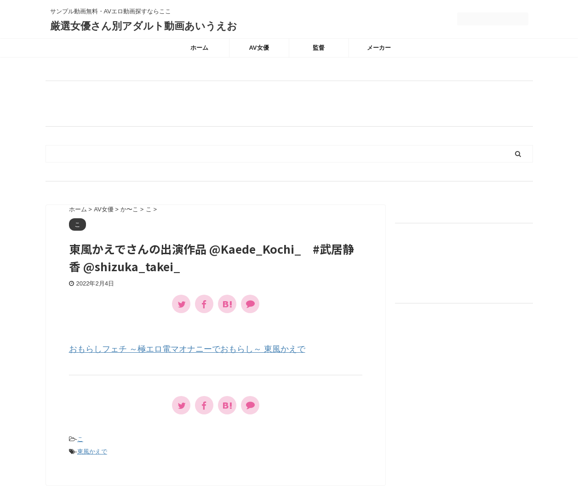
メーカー (379, 47)
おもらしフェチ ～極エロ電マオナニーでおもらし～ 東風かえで (187, 349)
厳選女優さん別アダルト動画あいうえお (143, 26)
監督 (319, 47)
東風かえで (92, 451)
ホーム (199, 47)
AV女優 (259, 47)
